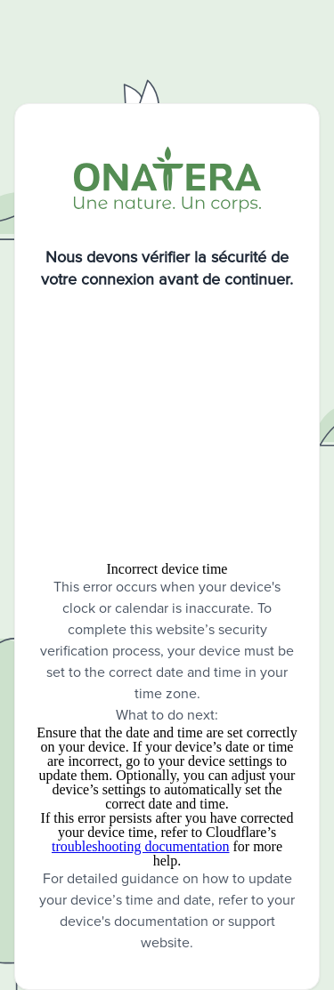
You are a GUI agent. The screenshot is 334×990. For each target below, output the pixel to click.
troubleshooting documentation (141, 846)
